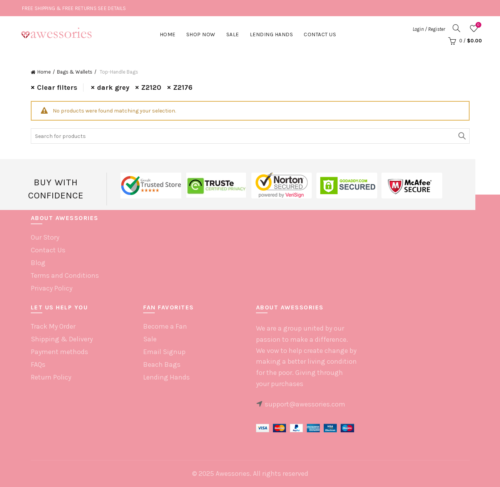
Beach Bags (162, 364)
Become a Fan (165, 326)
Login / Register (429, 29)
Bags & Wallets (74, 72)
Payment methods (59, 352)
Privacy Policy (51, 288)
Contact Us (320, 34)
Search (462, 136)
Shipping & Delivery (62, 339)
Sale (232, 34)
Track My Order (53, 326)
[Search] (456, 28)
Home (168, 34)
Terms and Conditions (65, 275)
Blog (38, 263)
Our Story (45, 237)
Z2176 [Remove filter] (182, 87)
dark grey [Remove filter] (113, 87)
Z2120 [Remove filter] (151, 87)
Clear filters (57, 87)
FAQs (38, 364)
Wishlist (477, 25)
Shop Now (201, 34)
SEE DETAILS (112, 8)
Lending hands (271, 34)
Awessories (233, 473)
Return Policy (51, 377)
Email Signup (164, 352)
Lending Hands (166, 377)
